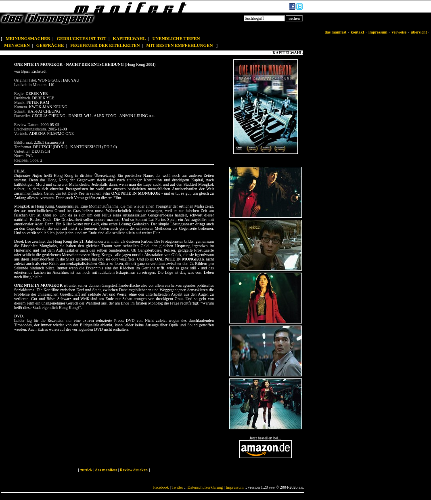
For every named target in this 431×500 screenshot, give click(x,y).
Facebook (161, 487)
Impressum (234, 487)
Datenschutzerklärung (205, 487)
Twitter (177, 487)
